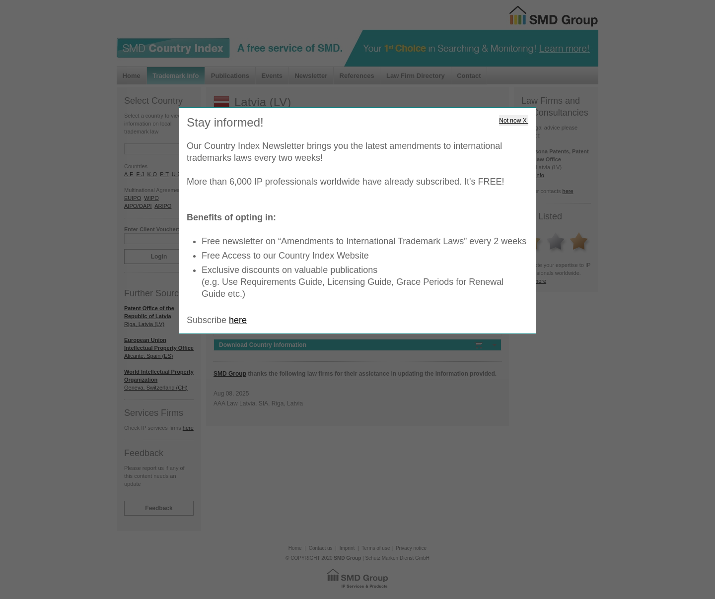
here (238, 320)
